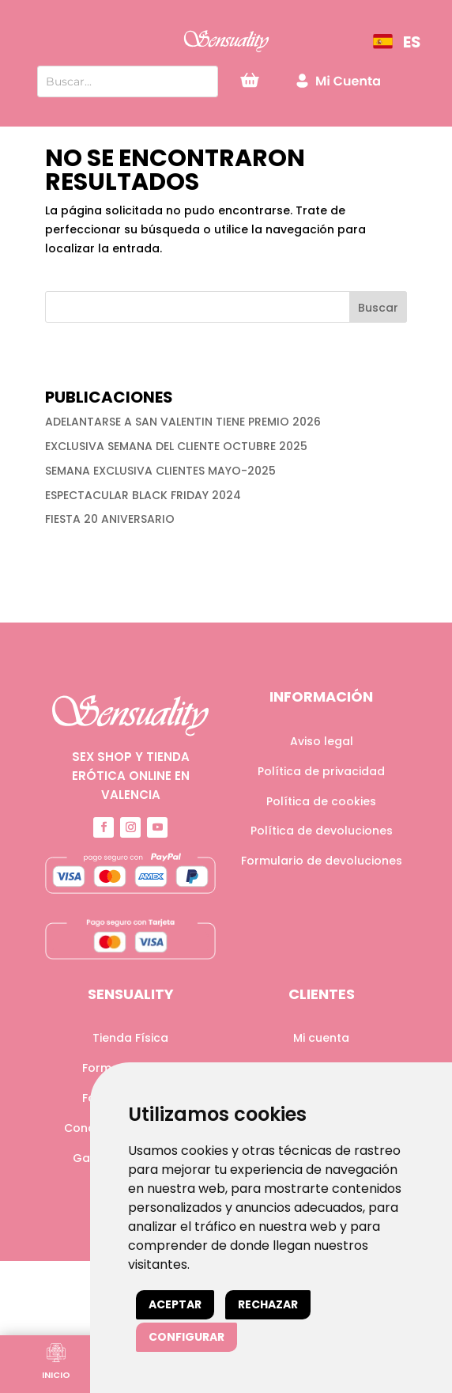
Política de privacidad (321, 771)
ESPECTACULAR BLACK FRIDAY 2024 (143, 495)
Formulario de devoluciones (321, 861)
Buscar (378, 308)
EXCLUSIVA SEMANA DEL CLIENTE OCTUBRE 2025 (176, 446)
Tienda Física (130, 1038)
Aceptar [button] (175, 1304)
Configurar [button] (186, 1337)
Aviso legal (321, 741)
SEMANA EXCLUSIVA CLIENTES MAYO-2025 (160, 471)
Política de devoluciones (321, 830)
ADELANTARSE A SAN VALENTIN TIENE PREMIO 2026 (183, 422)
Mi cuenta (321, 1038)
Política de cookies (321, 801)
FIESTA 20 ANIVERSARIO (110, 519)
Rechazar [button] (268, 1304)
